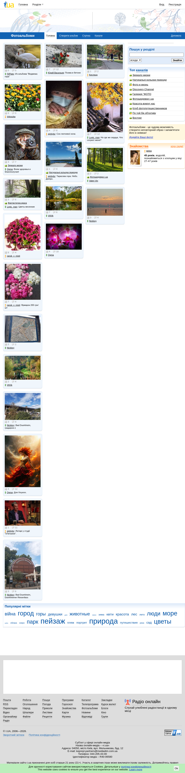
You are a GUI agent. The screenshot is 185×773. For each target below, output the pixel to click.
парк (32, 622)
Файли (27, 716)
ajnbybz (9, 531)
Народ (26, 708)
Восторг (135, 117)
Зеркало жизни (139, 75)
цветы (162, 621)
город (26, 613)
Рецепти (47, 716)
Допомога (176, 35)
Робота (27, 700)
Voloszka (10, 116)
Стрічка (86, 35)
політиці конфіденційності (136, 766)
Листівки (47, 712)
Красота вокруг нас (142, 103)
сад (149, 622)
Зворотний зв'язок (13, 735)
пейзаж (53, 621)
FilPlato (9, 74)
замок (94, 615)
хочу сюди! (177, 146)
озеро (22, 623)
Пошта (7, 700)
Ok (176, 768)
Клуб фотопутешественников (148, 108)
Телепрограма (90, 704)
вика (148, 150)
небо (6, 623)
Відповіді (87, 716)
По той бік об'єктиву (142, 113)
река (142, 623)
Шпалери (28, 712)
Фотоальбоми (90, 708)
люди (153, 614)
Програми (68, 700)
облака (13, 623)
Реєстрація (175, 4)
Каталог (86, 700)
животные (80, 613)
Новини (86, 712)
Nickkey (9, 348)
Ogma (9, 169)
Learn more (135, 769)
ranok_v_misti (12, 256)
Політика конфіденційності (44, 735)
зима (101, 614)
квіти (110, 614)
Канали (99, 35)
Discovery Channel (141, 89)
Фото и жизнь (138, 84)
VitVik (8, 385)
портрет (81, 622)
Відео (6, 712)
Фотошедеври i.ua (141, 98)
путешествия (129, 622)
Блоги (104, 708)
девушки (55, 614)
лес (134, 614)
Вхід (161, 4)
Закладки (106, 700)
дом (66, 615)
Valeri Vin (92, 181)
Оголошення (30, 704)
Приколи (47, 708)
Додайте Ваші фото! (141, 137)
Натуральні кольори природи (148, 79)
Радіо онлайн (146, 701)
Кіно (103, 712)
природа (103, 621)
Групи (104, 716)
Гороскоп (67, 704)
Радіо (6, 720)
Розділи (36, 4)
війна (10, 613)
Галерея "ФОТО (140, 94)
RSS (5, 704)
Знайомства (138, 146)
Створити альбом (68, 35)
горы (41, 613)
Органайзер (10, 716)
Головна (23, 4)
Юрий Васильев (55, 73)
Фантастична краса (16, 203)
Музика (66, 716)
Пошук (46, 700)
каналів (142, 70)
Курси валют (108, 704)
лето (142, 614)
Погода (46, 704)
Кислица (92, 75)
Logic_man (11, 207)
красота (122, 614)
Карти (65, 712)
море (170, 613)
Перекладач (10, 708)
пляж (70, 622)
